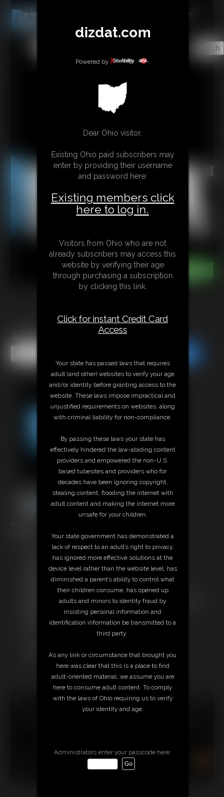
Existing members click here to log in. (112, 203)
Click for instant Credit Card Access (112, 324)
